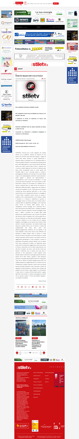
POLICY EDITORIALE (38, 372)
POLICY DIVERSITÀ (37, 385)
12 (36, 352)
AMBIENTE (49, 3)
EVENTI (46, 3)
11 (35, 352)
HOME (14, 3)
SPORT (52, 3)
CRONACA (28, 3)
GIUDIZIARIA (31, 3)
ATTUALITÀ (35, 3)
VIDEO (56, 3)
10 (33, 352)
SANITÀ (41, 3)
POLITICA (38, 3)
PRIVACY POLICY (37, 381)
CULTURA (44, 3)
